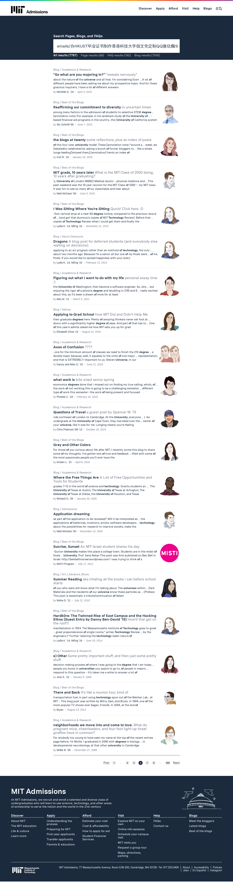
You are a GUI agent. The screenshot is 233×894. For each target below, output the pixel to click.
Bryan (60, 722)
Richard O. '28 (65, 510)
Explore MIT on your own (131, 834)
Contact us (160, 838)
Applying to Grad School (100, 327)
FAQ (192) (119, 67)
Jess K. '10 (63, 689)
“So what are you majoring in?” (95, 87)
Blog (56, 82)
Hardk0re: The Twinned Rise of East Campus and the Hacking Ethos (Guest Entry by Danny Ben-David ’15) (104, 632)
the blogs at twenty (102, 152)
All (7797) (65, 67)
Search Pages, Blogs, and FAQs (80, 36)
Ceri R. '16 (63, 169)
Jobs (186, 882)
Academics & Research (76, 82)
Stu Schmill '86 (65, 136)
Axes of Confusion (72, 359)
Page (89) (92, 67)
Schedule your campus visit (133, 848)
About (186, 879)
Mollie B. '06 (64, 762)
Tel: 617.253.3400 (169, 879)
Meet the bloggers (201, 833)
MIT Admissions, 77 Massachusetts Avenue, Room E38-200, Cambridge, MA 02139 (108, 879)
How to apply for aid (96, 843)
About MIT (18, 833)
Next (176, 775)
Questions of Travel (94, 425)
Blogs (193, 828)
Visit (121, 828)
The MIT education (23, 838)
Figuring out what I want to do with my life (105, 292)
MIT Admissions (38, 803)
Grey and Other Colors (72, 457)
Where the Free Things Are (102, 492)
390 (168, 775)
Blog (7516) (147, 67)
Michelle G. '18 (65, 104)
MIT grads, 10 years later (103, 187)
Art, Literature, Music (75, 586)
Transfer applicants (60, 851)
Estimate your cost (95, 833)
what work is (83, 392)
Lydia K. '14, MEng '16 (69, 238)
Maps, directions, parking (129, 866)
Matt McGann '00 (66, 205)
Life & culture (20, 843)
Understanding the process (59, 834)
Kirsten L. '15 (64, 474)
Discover (17, 828)
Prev (106, 775)
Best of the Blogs (73, 114)
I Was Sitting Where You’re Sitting (98, 221)
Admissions (69, 521)
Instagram (216, 882)
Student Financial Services (94, 850)
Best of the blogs (200, 843)
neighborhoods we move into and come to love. (100, 741)
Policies (217, 879)
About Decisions (72, 249)
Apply (51, 828)
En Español (199, 882)
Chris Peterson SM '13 (69, 441)
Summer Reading (104, 593)
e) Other (104, 670)
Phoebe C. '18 (65, 409)
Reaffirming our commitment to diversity (102, 119)
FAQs (157, 833)
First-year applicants (61, 846)
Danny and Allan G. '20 (70, 376)
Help (156, 828)
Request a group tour (132, 860)
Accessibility (201, 879)
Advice (66, 321)
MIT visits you (127, 855)
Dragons (105, 256)
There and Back (91, 705)
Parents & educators (61, 856)
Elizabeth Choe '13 (67, 344)
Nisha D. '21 (64, 612)
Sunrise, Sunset (96, 559)
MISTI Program (65, 576)
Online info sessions (131, 841)
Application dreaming (71, 526)
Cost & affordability (95, 838)
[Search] (219, 8)
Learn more (18, 848)
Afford (86, 828)
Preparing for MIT (59, 841)
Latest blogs (197, 838)
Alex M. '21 (63, 311)
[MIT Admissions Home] (29, 8)
